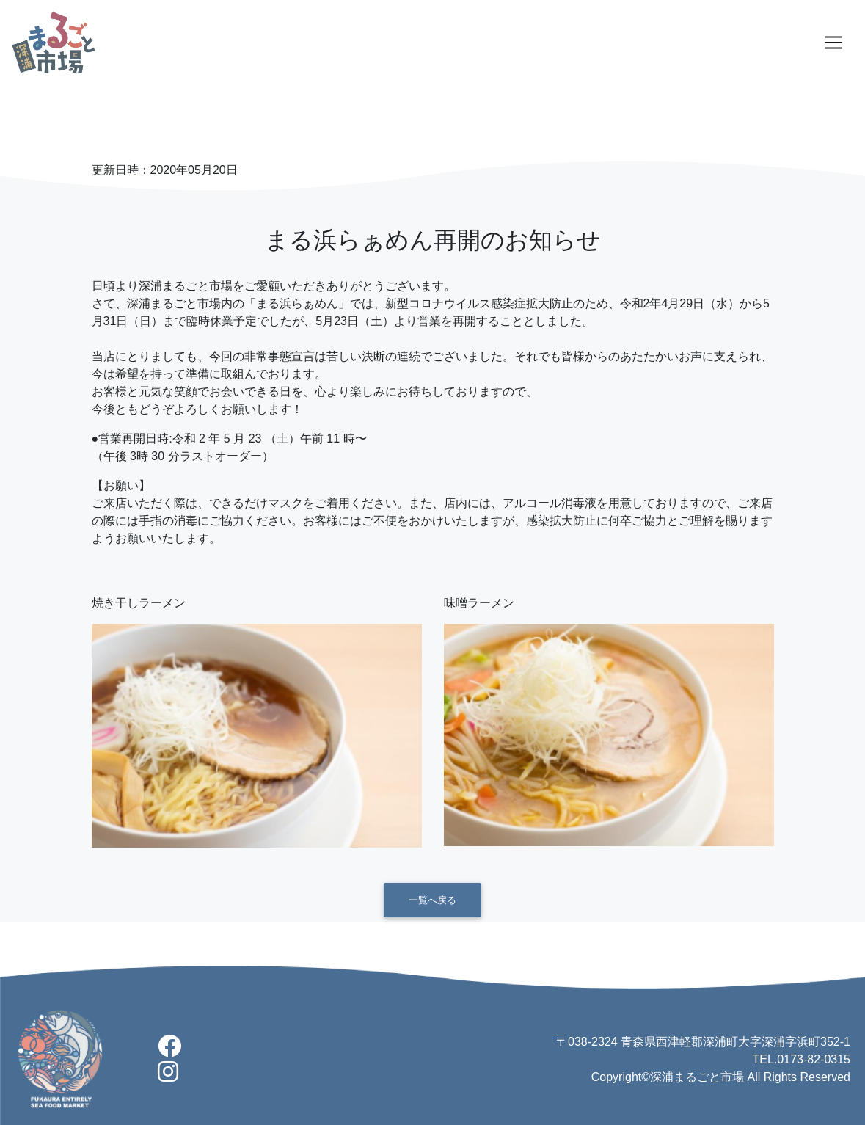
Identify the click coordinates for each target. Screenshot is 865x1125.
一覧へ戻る (432, 900)
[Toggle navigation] (833, 43)
